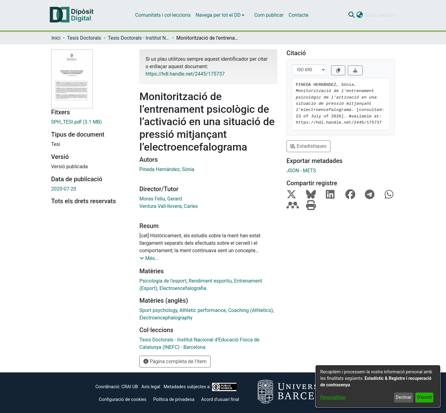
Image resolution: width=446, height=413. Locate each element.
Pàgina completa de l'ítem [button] (175, 361)
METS (309, 171)
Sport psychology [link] (158, 310)
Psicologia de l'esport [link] (162, 281)
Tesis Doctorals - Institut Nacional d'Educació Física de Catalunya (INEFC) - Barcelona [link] (139, 38)
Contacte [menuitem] (298, 15)
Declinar (404, 397)
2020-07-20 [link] (63, 189)
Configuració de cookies (122, 399)
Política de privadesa (174, 399)
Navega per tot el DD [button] (218, 15)
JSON (292, 171)
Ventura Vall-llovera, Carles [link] (168, 206)
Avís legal (150, 386)
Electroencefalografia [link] (183, 288)
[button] (351, 15)
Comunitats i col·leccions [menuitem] (162, 15)
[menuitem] (220, 15)
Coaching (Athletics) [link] (250, 310)
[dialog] (378, 386)
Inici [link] (55, 38)
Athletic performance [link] (203, 310)
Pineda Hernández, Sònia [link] (166, 169)
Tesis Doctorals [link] (84, 38)
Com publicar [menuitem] (269, 15)
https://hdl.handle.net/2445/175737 (185, 74)
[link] (90, 122)
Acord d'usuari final (220, 399)
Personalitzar (333, 397)
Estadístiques (308, 146)
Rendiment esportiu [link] (210, 281)
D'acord (424, 397)
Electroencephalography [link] (165, 318)
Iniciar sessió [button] (379, 15)
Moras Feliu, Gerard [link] (160, 199)
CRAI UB (129, 386)
